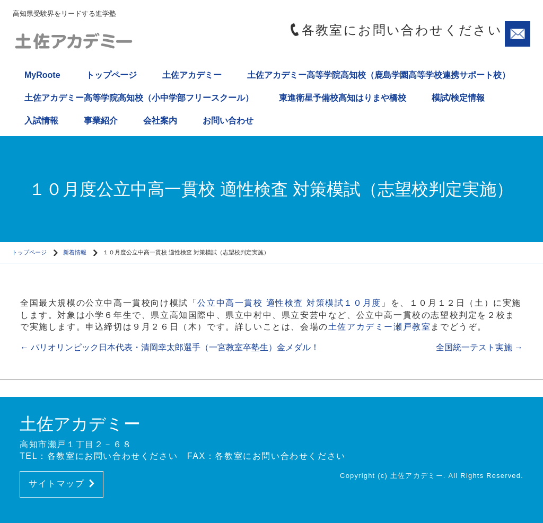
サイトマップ (61, 483)
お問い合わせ (228, 120)
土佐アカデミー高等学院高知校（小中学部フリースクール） (138, 97)
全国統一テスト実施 (479, 347)
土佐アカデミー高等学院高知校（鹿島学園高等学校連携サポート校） (378, 74)
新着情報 (74, 252)
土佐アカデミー (192, 74)
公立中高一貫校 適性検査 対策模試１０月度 (289, 302)
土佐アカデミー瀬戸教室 (379, 326)
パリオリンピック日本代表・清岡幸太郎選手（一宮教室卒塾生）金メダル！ (169, 347)
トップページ (111, 74)
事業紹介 (101, 120)
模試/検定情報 (458, 97)
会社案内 (160, 120)
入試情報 (41, 120)
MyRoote (42, 74)
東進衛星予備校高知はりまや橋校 (342, 97)
